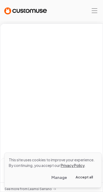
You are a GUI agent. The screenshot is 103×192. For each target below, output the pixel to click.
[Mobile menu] (94, 10)
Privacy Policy (72, 165)
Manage (59, 177)
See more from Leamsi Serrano (30, 189)
